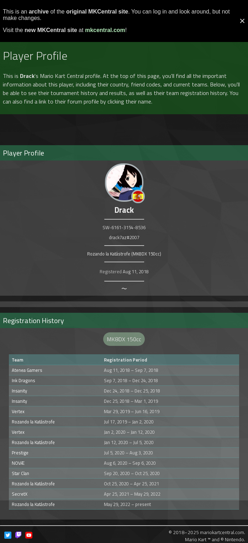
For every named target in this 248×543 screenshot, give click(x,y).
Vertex (18, 411)
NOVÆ (18, 462)
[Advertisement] (124, 126)
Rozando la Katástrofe (33, 421)
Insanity (19, 390)
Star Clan (20, 473)
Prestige (20, 452)
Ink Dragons (23, 380)
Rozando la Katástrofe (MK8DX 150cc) (124, 253)
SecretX (19, 493)
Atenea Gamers (27, 370)
